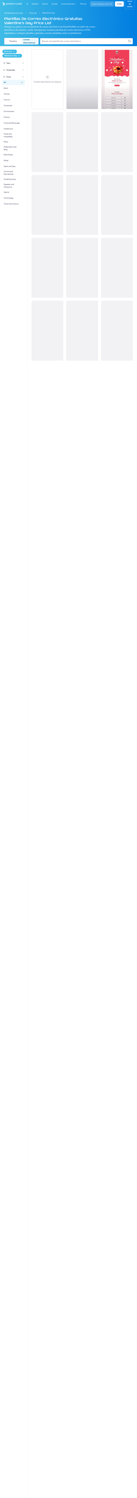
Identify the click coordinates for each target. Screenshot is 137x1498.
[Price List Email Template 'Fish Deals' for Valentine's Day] (47, 205)
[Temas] (23, 77)
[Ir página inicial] (11, 4)
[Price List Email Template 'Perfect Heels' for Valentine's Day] (117, 268)
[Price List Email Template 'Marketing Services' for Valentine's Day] (82, 142)
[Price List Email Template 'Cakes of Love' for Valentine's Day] (117, 79)
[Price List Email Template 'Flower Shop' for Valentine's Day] (47, 268)
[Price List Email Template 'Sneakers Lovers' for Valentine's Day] (117, 331)
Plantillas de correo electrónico (14, 13)
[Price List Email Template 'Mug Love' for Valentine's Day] (82, 268)
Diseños (13, 41)
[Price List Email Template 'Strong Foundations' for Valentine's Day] (82, 205)
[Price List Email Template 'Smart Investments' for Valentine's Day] (82, 79)
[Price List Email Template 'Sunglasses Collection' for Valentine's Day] (117, 205)
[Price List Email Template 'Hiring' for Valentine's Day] (82, 331)
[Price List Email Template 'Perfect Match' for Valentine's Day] (47, 331)
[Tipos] (23, 63)
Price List (33, 13)
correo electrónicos (29, 41)
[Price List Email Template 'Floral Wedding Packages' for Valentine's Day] (117, 142)
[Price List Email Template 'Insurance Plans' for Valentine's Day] (47, 142)
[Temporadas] (23, 70)
